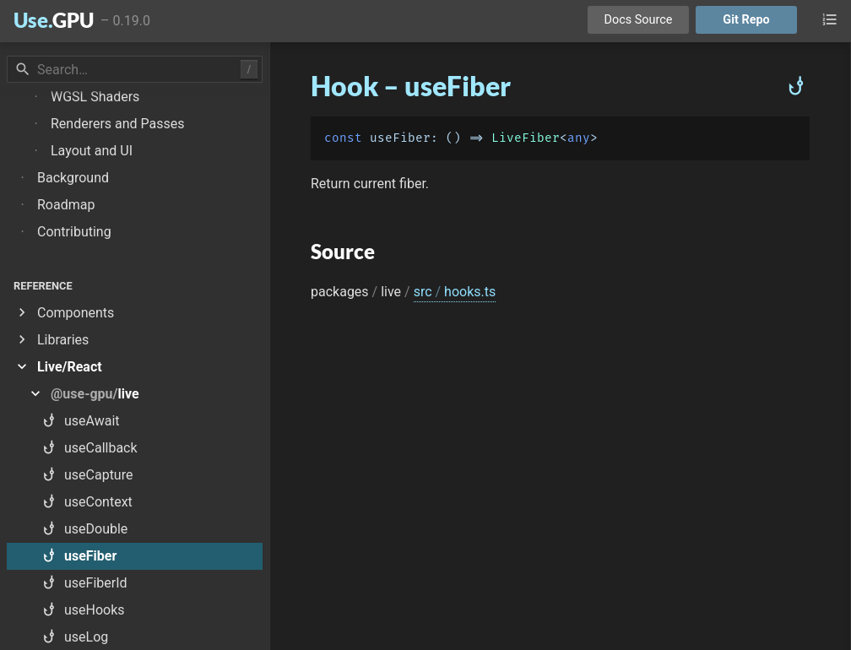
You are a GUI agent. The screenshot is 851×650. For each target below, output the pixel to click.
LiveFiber (525, 138)
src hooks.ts (455, 292)
